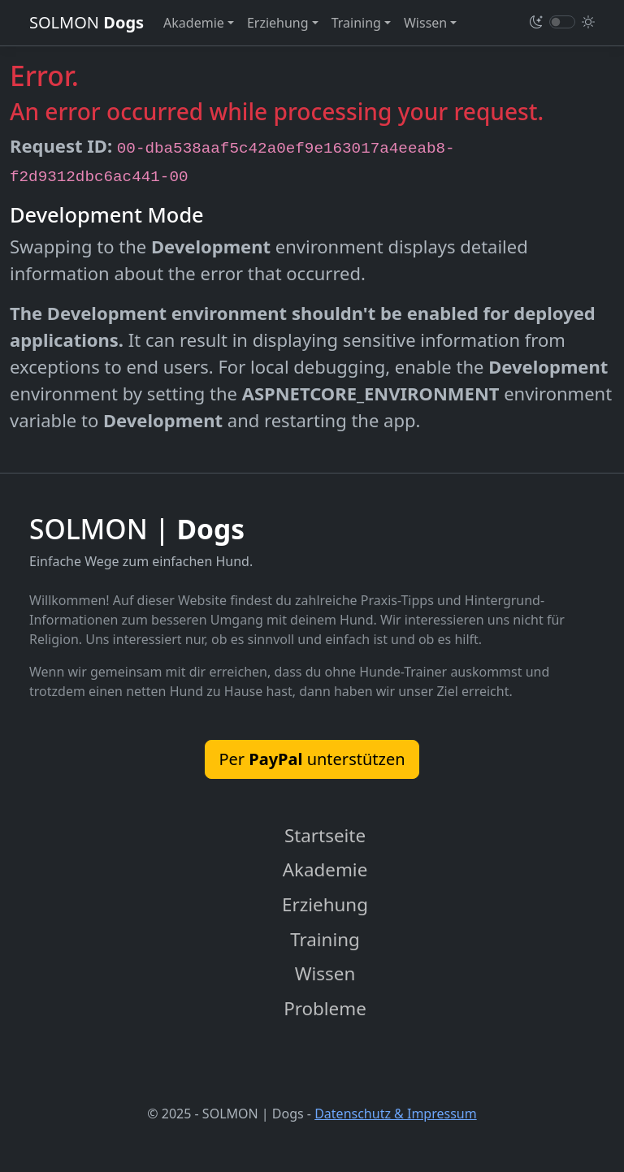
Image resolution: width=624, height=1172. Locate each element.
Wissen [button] (425, 23)
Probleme (325, 1008)
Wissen (325, 973)
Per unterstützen (312, 759)
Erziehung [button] (278, 23)
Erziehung (325, 904)
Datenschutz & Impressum (395, 1113)
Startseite (325, 835)
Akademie (325, 869)
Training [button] (356, 23)
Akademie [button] (193, 23)
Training (325, 939)
